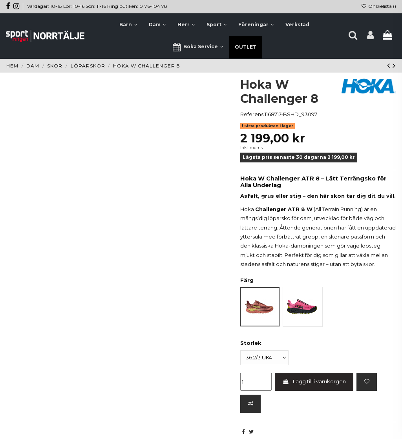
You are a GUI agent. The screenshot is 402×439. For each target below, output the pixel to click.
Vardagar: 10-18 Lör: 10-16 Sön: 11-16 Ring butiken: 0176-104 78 (97, 6)
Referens (251, 114)
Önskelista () (378, 6)
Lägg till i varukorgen (314, 381)
